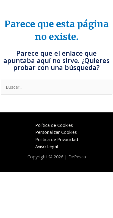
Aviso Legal (46, 146)
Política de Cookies (54, 125)
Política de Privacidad (56, 139)
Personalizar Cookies (56, 132)
